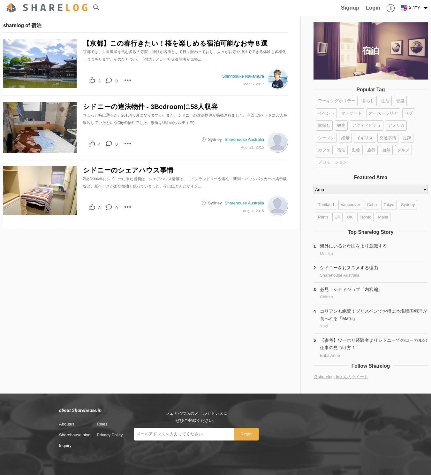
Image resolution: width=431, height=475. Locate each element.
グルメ (403, 150)
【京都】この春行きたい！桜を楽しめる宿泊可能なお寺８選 (175, 43)
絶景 (345, 137)
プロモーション (332, 162)
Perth (323, 217)
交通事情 (388, 137)
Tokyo (388, 204)
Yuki (324, 326)
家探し (324, 125)
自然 (386, 150)
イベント (326, 113)
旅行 (371, 150)
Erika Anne (330, 355)
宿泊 (341, 150)
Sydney (215, 139)
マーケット (351, 113)
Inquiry (65, 445)
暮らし (368, 100)
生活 (385, 100)
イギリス (364, 137)
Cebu (372, 204)
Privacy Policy (110, 435)
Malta (383, 217)
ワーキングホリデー (336, 100)
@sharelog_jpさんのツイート (341, 376)
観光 (341, 125)
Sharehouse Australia (244, 139)
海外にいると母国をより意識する (353, 246)
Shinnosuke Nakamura (243, 76)
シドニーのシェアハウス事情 (128, 170)
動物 (356, 150)
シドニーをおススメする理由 (349, 267)
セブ (409, 113)
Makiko (326, 253)
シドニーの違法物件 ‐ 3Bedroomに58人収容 (150, 106)
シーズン (326, 137)
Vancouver (350, 204)
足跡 (407, 137)
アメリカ (396, 125)
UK (337, 217)
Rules (102, 424)
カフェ (324, 150)
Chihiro (326, 297)
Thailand (326, 204)
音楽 (400, 100)
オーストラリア (383, 113)
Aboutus (66, 424)
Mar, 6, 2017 (253, 84)
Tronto (365, 217)
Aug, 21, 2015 (252, 147)
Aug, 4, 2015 (253, 211)
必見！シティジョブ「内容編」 (351, 289)
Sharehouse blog (74, 435)
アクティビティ (366, 125)
